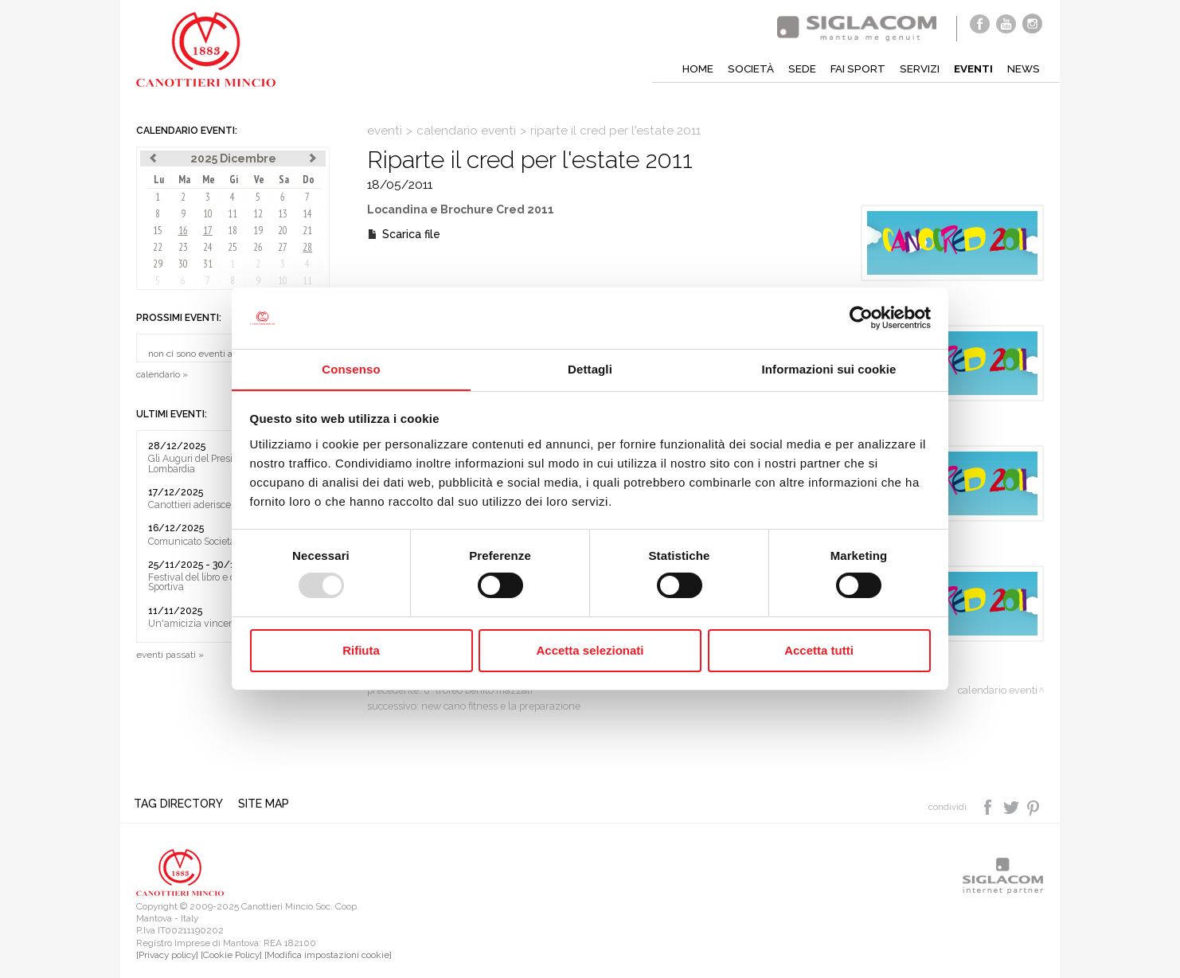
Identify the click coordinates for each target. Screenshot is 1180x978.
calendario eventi (466, 130)
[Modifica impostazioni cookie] (328, 955)
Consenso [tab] (351, 368)
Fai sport (852, 68)
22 (157, 247)
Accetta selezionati (589, 650)
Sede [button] (796, 68)
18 (232, 230)
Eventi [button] (971, 68)
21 (307, 230)
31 (208, 264)
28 (307, 247)
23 (183, 247)
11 (232, 214)
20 (282, 230)
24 (208, 247)
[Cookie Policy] (231, 955)
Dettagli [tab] (590, 368)
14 (307, 214)
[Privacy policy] (167, 955)
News (1023, 68)
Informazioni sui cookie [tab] (829, 368)
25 (232, 247)
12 (258, 214)
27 (282, 247)
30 (183, 264)
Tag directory (180, 803)
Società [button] (744, 68)
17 (208, 230)
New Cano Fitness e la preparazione (500, 706)
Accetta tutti (819, 650)
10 (208, 214)
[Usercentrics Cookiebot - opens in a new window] (861, 318)
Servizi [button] (915, 68)
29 (157, 264)
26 (258, 247)
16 (183, 230)
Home (690, 68)
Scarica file (411, 234)
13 (282, 214)
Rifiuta (361, 650)
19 (258, 230)
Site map (266, 803)
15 (157, 230)
